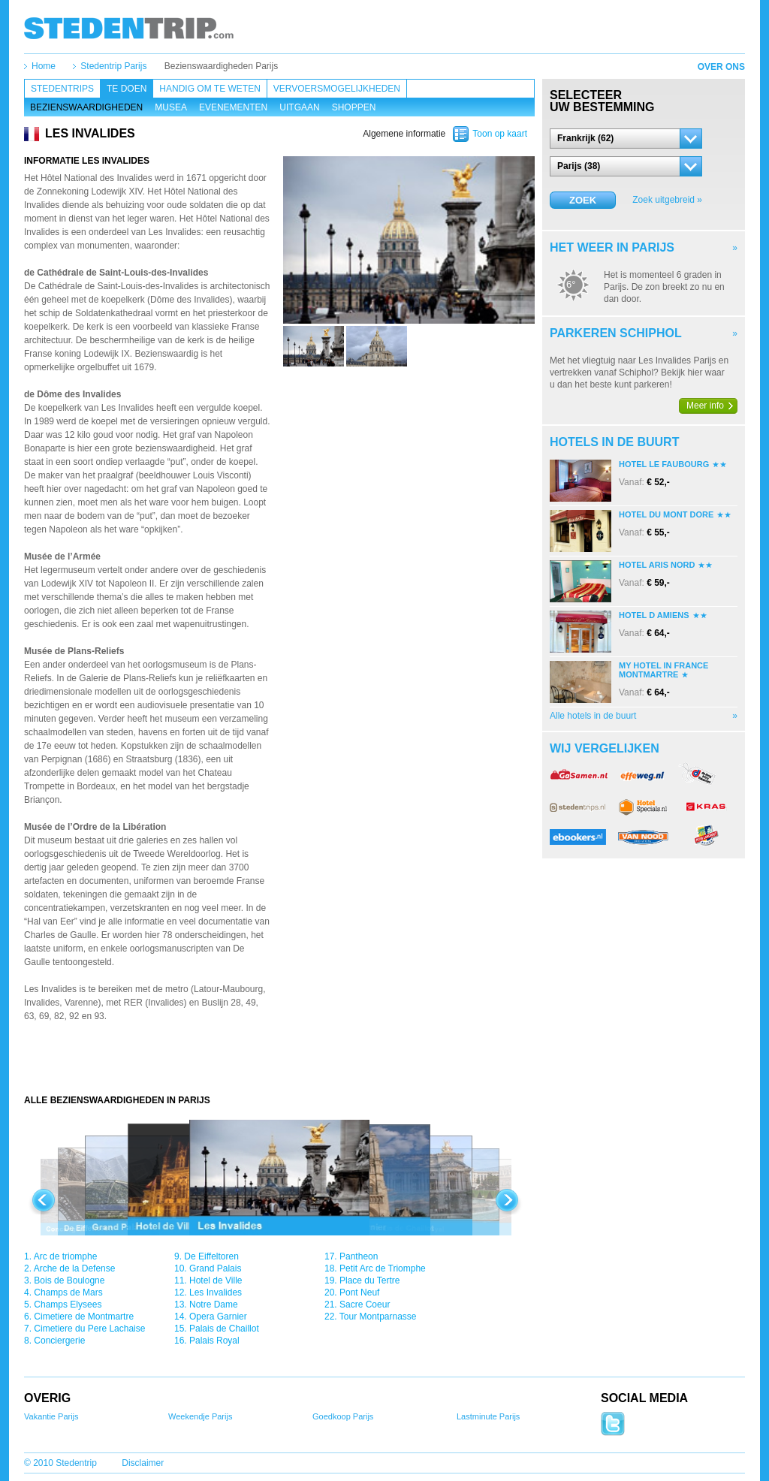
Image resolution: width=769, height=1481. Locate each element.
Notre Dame (213, 1304)
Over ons (721, 66)
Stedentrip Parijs (113, 66)
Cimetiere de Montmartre (84, 1316)
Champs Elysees (67, 1304)
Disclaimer (143, 1463)
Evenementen (233, 107)
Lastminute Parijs (488, 1416)
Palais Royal (214, 1340)
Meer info (705, 405)
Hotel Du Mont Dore (666, 514)
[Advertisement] (279, 1064)
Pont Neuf (359, 1292)
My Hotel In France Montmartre (663, 670)
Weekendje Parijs (200, 1416)
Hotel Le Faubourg (664, 464)
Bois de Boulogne (69, 1280)
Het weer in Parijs (612, 247)
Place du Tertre (369, 1280)
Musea (171, 107)
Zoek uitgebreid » (667, 200)
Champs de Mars (68, 1292)
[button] (626, 138)
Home (44, 66)
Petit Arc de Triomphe (382, 1268)
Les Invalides (215, 1292)
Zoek (582, 200)
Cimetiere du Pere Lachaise (89, 1328)
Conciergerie (59, 1340)
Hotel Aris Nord (657, 564)
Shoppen (354, 107)
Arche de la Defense (75, 1268)
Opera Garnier (218, 1316)
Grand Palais (215, 1268)
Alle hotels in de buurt (593, 715)
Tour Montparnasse (378, 1316)
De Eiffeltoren (211, 1256)
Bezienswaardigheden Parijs (221, 66)
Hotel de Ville (216, 1280)
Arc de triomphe (66, 1256)
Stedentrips (62, 88)
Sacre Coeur (364, 1304)
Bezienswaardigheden (86, 107)
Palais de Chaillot (224, 1328)
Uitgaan (299, 107)
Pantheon (358, 1256)
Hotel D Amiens (654, 615)
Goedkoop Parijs (342, 1416)
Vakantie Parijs (51, 1416)
